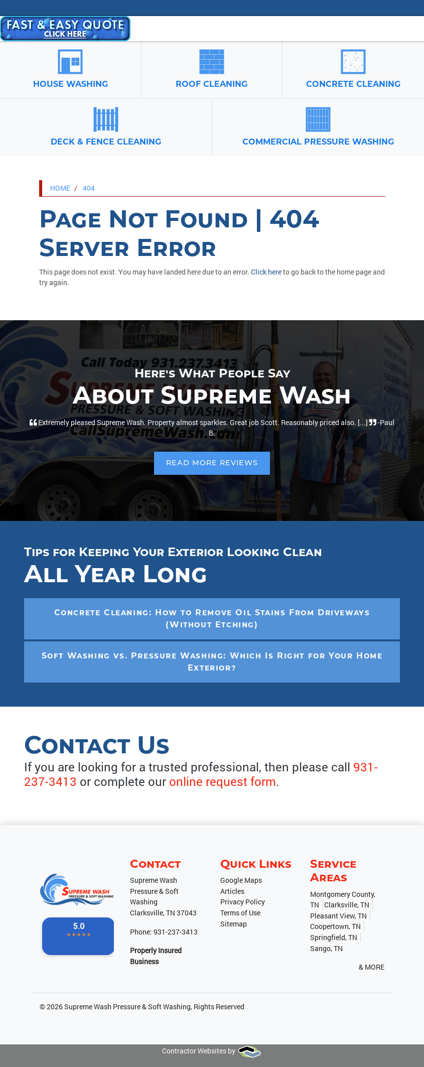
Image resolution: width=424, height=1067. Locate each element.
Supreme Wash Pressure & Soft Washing (127, 1006)
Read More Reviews (212, 462)
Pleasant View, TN (338, 915)
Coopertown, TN (335, 926)
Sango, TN (326, 948)
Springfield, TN (333, 937)
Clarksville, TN (346, 904)
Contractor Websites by (212, 1050)
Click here (266, 272)
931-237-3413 (176, 932)
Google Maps (241, 880)
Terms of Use (240, 912)
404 (89, 188)
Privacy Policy (242, 901)
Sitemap (233, 923)
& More (371, 967)
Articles (232, 891)
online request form (222, 781)
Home (60, 188)
